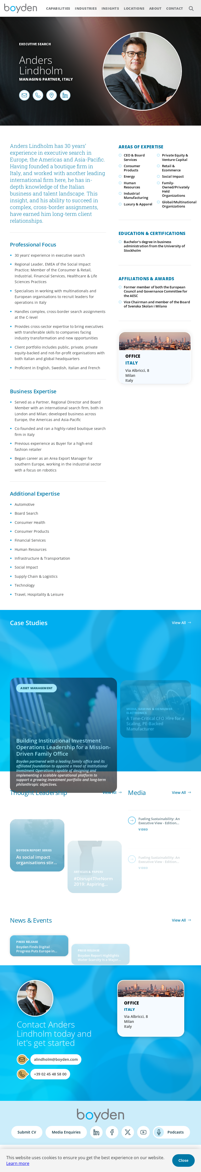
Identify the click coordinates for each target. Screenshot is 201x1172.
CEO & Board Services (134, 157)
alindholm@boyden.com (56, 1059)
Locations (134, 8)
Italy (67, 79)
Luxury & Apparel (138, 204)
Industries (86, 8)
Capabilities (58, 8)
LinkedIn (96, 1132)
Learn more (17, 1163)
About (155, 8)
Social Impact (173, 176)
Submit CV (27, 1132)
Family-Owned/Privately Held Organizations (175, 189)
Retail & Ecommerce (171, 168)
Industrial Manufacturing (136, 195)
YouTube (143, 1132)
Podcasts (176, 1132)
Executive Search (35, 44)
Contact (174, 8)
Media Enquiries (66, 1132)
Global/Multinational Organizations (179, 204)
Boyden (20, 8)
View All (179, 622)
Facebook (112, 1132)
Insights (110, 8)
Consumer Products (132, 168)
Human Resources (132, 185)
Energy (129, 176)
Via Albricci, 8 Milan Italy (137, 375)
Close (183, 1160)
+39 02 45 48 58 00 (50, 1074)
